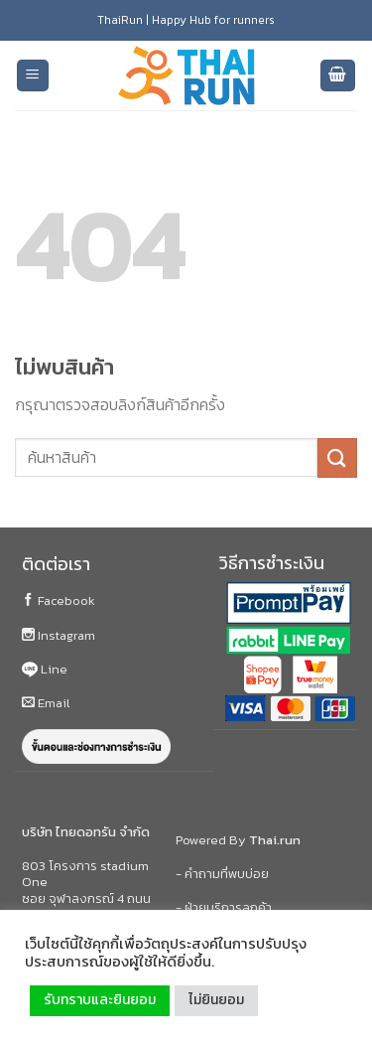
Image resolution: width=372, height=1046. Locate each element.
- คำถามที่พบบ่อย (222, 873)
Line (44, 669)
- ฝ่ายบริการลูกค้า (224, 907)
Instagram (58, 635)
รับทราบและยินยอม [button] (100, 999)
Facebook (58, 600)
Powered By (238, 839)
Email (45, 702)
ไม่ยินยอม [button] (216, 999)
